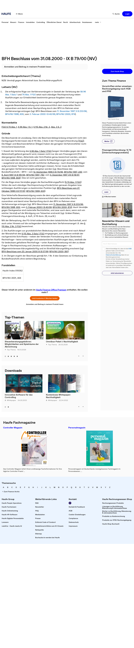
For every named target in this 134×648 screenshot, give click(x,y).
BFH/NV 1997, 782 (35, 174)
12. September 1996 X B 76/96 (48, 171)
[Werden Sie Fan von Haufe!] (70, 503)
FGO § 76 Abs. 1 (9, 126)
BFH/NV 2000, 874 (65, 114)
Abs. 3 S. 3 (56, 126)
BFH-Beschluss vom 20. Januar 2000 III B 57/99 (25, 251)
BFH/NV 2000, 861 (58, 251)
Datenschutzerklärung (113, 255)
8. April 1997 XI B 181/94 (13, 174)
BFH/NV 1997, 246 (73, 171)
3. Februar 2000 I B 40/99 (42, 114)
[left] (79, 356)
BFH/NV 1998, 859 (11, 177)
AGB (129, 249)
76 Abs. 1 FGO (29, 94)
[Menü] (19, 14)
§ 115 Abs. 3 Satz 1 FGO (33, 233)
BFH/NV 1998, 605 (14, 114)
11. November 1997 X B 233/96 (72, 111)
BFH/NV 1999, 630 (35, 191)
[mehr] (98, 22)
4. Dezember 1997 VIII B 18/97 (64, 174)
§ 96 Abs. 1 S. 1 (25, 126)
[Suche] (116, 14)
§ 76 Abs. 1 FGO (73, 182)
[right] (83, 356)
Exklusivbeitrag (12, 323)
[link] (5, 22)
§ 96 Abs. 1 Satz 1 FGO (41, 151)
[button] (127, 13)
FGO (81, 140)
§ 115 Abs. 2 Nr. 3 (42, 126)
